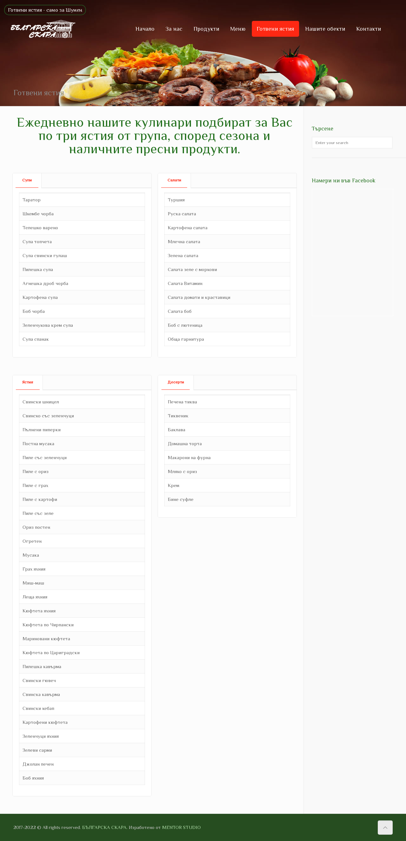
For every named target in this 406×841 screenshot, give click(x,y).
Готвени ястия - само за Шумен (45, 10)
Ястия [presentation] (27, 382)
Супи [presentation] (27, 180)
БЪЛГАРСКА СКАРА (104, 827)
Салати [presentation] (174, 180)
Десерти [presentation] (175, 382)
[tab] (27, 180)
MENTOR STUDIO (181, 827)
